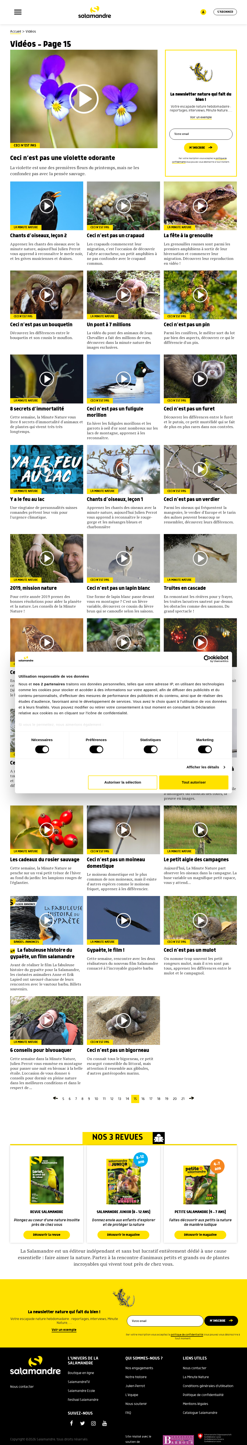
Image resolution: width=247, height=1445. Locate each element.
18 (158, 1099)
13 (119, 1099)
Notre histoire (136, 1377)
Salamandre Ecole (81, 1391)
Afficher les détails (202, 767)
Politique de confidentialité (203, 1395)
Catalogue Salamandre (200, 1413)
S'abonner (224, 12)
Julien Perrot (135, 1386)
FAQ (128, 1413)
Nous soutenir (136, 1404)
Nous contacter (22, 1387)
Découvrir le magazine (123, 1235)
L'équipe (131, 1395)
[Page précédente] (55, 1099)
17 (150, 1099)
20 (175, 1099)
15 (135, 1099)
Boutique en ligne (81, 1373)
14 (127, 1099)
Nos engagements (139, 1368)
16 (143, 1099)
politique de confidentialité (187, 1335)
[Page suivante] (191, 1099)
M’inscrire (197, 148)
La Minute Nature (196, 1377)
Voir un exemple (201, 115)
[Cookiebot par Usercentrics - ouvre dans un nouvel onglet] (207, 658)
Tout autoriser (194, 782)
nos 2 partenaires (49, 684)
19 (166, 1099)
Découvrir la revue (47, 1235)
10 (96, 1099)
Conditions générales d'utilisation (208, 1386)
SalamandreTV (79, 1382)
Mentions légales (195, 1404)
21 (183, 1099)
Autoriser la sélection (122, 782)
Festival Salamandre (83, 1400)
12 (111, 1099)
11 (104, 1099)
